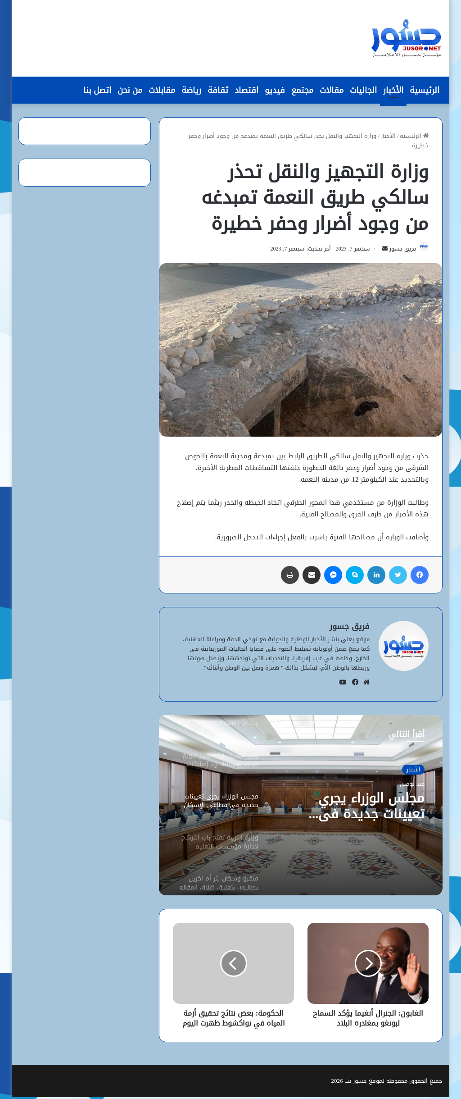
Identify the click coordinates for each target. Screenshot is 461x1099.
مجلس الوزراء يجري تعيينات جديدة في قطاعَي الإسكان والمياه (355, 809)
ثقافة (218, 90)
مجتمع (302, 90)
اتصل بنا (97, 90)
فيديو (275, 90)
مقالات (331, 90)
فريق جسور (398, 250)
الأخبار (393, 90)
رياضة (191, 90)
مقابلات (162, 90)
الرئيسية (424, 90)
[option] (300, 807)
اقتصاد (246, 90)
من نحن (130, 90)
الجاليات (363, 90)
